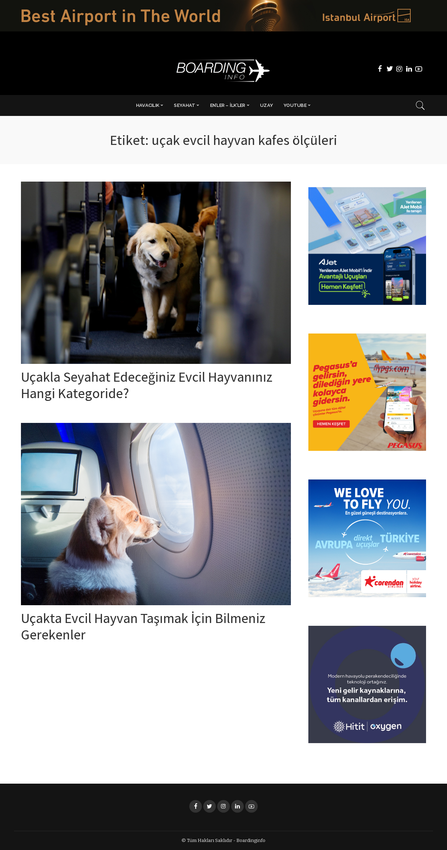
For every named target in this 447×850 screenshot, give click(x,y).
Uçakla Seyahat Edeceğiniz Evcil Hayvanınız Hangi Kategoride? (147, 387)
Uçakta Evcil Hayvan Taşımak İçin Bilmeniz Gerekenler (145, 628)
